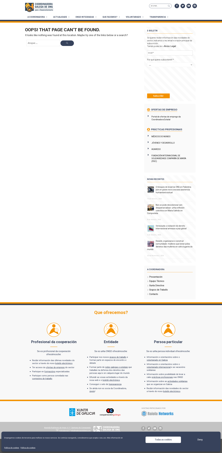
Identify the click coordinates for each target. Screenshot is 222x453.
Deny (200, 439)
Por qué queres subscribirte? (160, 59)
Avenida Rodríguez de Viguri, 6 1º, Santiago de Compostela (68, 428)
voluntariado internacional (158, 367)
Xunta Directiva (156, 285)
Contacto (153, 294)
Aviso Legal (169, 46)
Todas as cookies (163, 439)
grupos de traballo (118, 357)
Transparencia (159, 17)
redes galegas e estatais (116, 367)
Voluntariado (135, 17)
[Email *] (169, 52)
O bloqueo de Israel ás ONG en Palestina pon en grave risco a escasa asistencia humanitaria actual (173, 189)
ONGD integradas (86, 17)
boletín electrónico (64, 363)
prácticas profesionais (162, 377)
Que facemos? (111, 17)
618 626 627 (65, 431)
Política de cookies (11, 448)
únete (92, 391)
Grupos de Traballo (158, 289)
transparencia (115, 384)
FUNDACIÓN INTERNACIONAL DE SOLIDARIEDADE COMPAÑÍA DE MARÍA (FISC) (168, 158)
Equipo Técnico (156, 281)
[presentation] (158, 80)
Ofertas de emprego (163, 109)
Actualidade (61, 17)
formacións (50, 371)
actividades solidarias (177, 381)
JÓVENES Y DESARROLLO (162, 143)
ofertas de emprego (56, 367)
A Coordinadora (37, 17)
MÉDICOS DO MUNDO (160, 136)
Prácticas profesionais (166, 129)
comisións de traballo (43, 378)
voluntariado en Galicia (156, 360)
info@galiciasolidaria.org (81, 431)
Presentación (155, 276)
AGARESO (155, 149)
